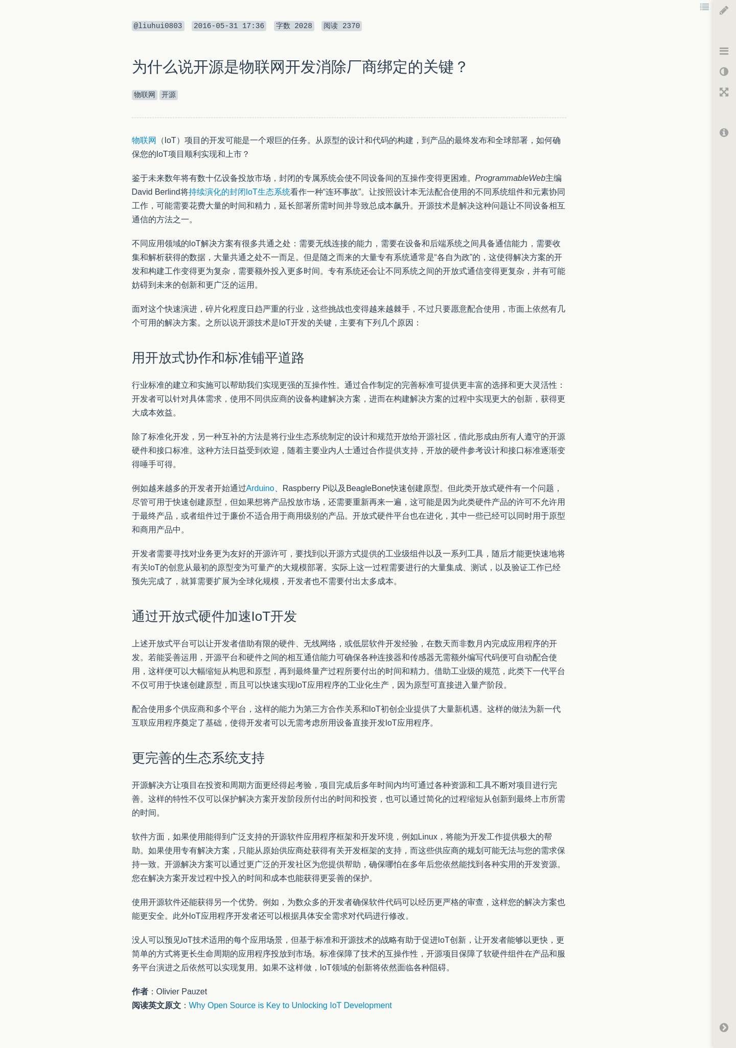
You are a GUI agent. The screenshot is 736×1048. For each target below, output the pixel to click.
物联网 (144, 140)
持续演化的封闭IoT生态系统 (239, 192)
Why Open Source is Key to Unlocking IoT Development (290, 1005)
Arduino (260, 488)
